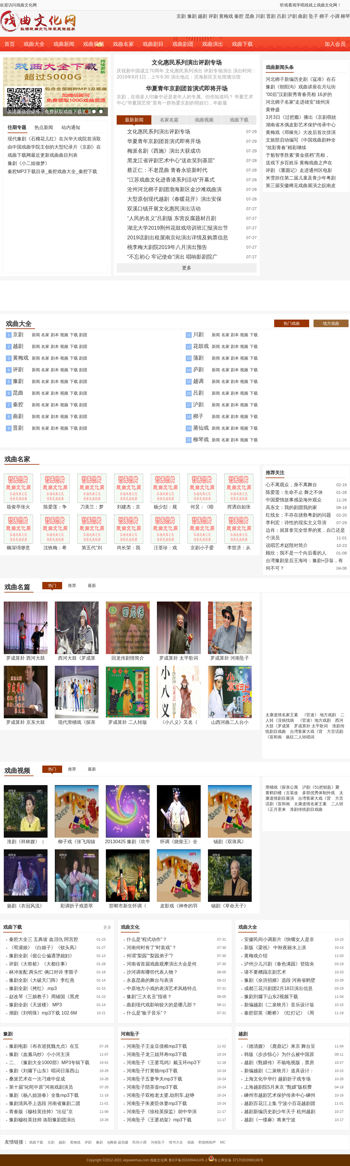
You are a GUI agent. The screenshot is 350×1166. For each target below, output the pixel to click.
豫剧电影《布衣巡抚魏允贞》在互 (44, 1046)
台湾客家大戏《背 (306, 731)
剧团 (83, 334)
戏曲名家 (123, 44)
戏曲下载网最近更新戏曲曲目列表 (43, 155)
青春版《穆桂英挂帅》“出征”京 (41, 1111)
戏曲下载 (242, 44)
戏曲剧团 (182, 44)
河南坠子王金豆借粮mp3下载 (157, 1046)
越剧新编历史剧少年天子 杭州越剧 (279, 1111)
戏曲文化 (130, 927)
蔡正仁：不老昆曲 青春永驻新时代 (167, 170)
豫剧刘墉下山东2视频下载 (271, 996)
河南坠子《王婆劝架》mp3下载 (159, 1119)
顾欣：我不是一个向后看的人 (296, 552)
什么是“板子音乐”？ (147, 1012)
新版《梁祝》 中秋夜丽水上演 (275, 947)
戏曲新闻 (63, 44)
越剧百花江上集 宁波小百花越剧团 (279, 1103)
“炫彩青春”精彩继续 (286, 147)
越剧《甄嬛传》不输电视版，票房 (279, 1062)
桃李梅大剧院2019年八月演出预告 (167, 247)
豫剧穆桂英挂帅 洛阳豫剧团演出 (42, 1119)
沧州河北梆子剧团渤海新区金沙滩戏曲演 (174, 189)
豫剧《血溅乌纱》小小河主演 (39, 1054)
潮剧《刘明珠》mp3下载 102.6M (43, 1012)
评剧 (213, 16)
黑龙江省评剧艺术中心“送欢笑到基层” (171, 160)
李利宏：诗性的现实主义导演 (296, 522)
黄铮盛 (273, 109)
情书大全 (176, 1142)
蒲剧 (198, 358)
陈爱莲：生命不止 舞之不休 (294, 492)
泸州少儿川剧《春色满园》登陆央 (279, 963)
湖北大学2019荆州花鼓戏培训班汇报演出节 (177, 228)
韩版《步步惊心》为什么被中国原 (279, 1054)
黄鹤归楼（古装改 (281, 792)
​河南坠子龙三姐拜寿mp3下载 (157, 1054)
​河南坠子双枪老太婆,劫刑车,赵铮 (161, 1095)
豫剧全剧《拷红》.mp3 (33, 988)
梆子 (324, 16)
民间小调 (139, 1142)
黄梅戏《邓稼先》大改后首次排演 (301, 132)
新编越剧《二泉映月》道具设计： (279, 1070)
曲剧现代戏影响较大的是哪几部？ (162, 1004)
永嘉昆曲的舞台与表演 (150, 980)
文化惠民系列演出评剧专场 (187, 62)
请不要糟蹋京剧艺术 (265, 972)
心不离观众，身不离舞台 (291, 484)
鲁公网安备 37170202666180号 (235, 1160)
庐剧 (198, 369)
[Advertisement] (55, 223)
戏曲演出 (212, 44)
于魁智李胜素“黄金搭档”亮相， (298, 155)
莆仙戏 (201, 428)
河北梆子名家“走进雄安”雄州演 (298, 102)
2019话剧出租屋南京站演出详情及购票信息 (177, 237)
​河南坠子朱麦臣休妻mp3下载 (157, 1103)
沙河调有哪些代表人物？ (152, 972)
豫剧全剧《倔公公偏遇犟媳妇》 (41, 955)
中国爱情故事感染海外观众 (294, 499)
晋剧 (271, 16)
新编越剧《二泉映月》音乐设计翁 (279, 1004)
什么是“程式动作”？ (147, 939)
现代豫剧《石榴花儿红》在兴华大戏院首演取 (54, 138)
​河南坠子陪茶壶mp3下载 (152, 1087)
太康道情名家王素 (281, 714)
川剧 (260, 16)
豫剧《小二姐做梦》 (29, 163)
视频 (64, 334)
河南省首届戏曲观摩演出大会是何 (162, 963)
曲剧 (302, 16)
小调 (335, 16)
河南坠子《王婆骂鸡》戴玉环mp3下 (164, 1062)
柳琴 (345, 16)
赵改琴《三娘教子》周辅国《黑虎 (44, 996)
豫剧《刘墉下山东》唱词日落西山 (44, 1070)
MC (223, 1142)
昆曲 (249, 16)
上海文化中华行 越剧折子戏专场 (277, 1078)
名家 (45, 334)
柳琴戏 (201, 439)
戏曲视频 (93, 44)
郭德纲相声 (207, 1142)
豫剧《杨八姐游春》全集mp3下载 (44, 1095)
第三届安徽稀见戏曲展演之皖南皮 (301, 185)
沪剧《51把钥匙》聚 (321, 787)
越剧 (202, 16)
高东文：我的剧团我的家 (291, 507)
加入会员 (335, 44)
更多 (186, 267)
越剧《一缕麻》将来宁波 (269, 1119)
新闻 (36, 334)
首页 (9, 44)
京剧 (181, 16)
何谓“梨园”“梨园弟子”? (150, 955)
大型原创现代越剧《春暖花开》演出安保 (174, 199)
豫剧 (192, 16)
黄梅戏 (226, 16)
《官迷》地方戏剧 (314, 720)
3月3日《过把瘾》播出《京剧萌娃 (301, 117)
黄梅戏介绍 (255, 955)
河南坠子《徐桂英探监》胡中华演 (162, 1111)
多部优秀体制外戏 (318, 792)
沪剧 (292, 16)
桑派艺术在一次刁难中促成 (37, 1078)
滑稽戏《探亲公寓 (281, 787)
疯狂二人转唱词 (300, 737)
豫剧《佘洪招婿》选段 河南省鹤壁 (279, 980)
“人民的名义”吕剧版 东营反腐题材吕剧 (171, 218)
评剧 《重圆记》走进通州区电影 (299, 170)
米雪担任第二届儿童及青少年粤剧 (301, 177)
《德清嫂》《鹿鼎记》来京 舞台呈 (279, 1046)
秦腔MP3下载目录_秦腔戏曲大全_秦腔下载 (52, 171)
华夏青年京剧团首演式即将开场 (187, 88)
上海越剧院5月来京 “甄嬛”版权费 (278, 1087)
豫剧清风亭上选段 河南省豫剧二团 (44, 1103)
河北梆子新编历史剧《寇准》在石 (301, 79)
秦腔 (239, 16)
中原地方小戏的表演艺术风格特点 (162, 988)
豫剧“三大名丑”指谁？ (149, 996)
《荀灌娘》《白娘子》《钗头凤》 (44, 947)
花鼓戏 (201, 346)
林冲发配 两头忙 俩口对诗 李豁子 (43, 972)
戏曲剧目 (153, 44)
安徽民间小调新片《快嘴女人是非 (279, 939)
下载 (74, 334)
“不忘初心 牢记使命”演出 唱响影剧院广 (172, 257)
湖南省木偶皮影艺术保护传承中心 (301, 124)
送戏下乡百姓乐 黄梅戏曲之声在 (299, 162)
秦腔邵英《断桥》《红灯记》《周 (279, 1012)
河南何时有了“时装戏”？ (151, 947)
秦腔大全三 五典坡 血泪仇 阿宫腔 (43, 939)
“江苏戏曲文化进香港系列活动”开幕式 (171, 180)
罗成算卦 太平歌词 (311, 726)
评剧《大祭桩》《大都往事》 (39, 963)
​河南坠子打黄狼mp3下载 (152, 1070)
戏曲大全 (34, 44)
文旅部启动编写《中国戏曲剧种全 (301, 139)
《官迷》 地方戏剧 (319, 714)
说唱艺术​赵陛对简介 (287, 545)
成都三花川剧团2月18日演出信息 (278, 988)
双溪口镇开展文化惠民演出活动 (164, 209)
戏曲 (190, 1142)
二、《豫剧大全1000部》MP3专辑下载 (49, 1062)
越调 (198, 381)
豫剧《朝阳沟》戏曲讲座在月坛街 (301, 86)
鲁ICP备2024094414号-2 (189, 1160)
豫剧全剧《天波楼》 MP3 (35, 1004)
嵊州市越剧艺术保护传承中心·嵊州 (279, 1095)
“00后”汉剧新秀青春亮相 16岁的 (299, 94)
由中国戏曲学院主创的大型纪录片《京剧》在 (54, 146)
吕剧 (281, 16)
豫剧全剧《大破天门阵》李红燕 (41, 980)
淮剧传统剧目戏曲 (306, 809)
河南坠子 (130, 1033)
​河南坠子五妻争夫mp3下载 (154, 1078)
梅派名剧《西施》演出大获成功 (164, 151)
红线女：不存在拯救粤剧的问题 (298, 515)
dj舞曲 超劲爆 (117, 1142)
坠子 (313, 16)
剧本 (55, 334)
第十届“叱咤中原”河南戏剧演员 (41, 1087)
